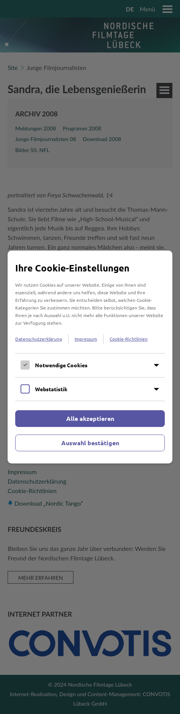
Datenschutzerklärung (38, 339)
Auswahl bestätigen (90, 443)
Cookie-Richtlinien (129, 339)
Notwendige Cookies (61, 365)
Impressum (86, 339)
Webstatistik (51, 389)
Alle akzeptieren (90, 418)
